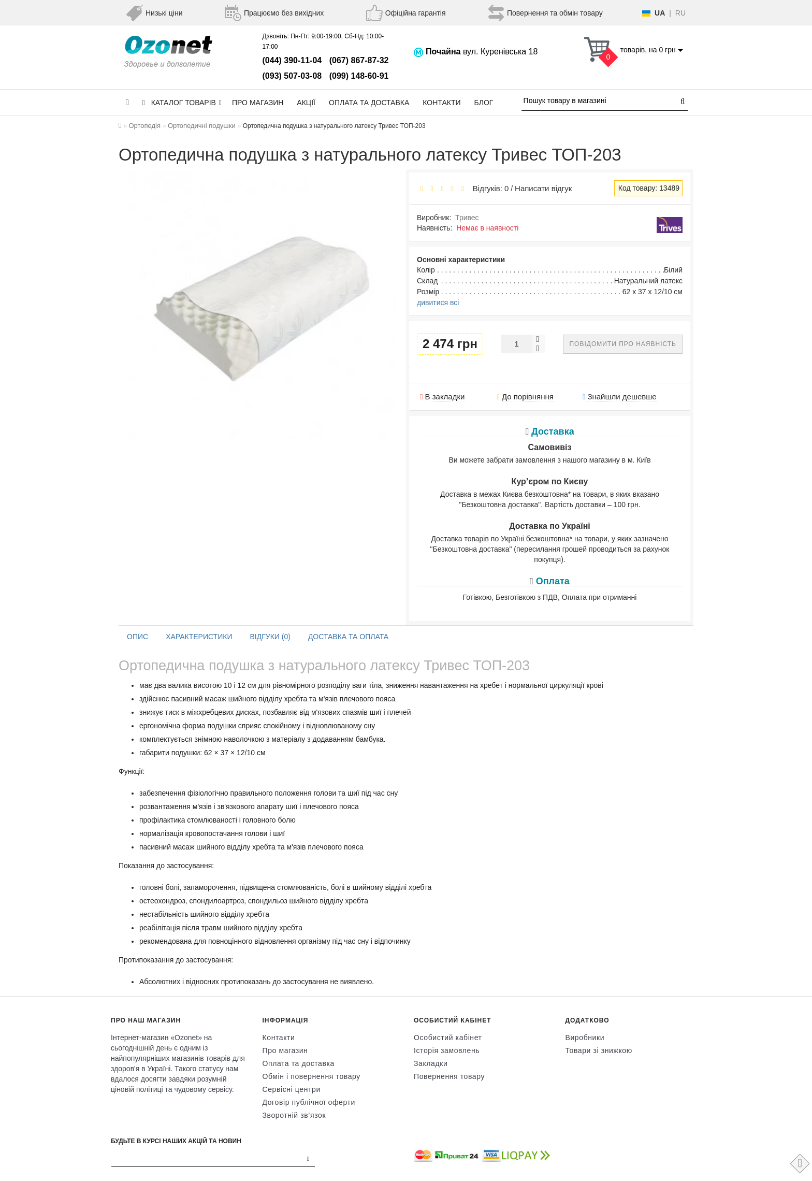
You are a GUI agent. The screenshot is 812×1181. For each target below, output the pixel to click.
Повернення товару (449, 1076)
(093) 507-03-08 (292, 75)
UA (660, 13)
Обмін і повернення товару (311, 1076)
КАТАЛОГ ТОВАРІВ (182, 102)
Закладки (430, 1063)
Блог (484, 102)
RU (680, 13)
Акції (306, 102)
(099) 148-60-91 (359, 75)
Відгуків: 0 (488, 188)
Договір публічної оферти (309, 1102)
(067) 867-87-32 (359, 60)
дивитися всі (438, 302)
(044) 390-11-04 (292, 60)
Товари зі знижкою (599, 1050)
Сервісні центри (292, 1089)
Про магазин (257, 102)
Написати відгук (543, 188)
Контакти (441, 102)
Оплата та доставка (369, 102)
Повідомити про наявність (622, 344)
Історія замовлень (447, 1050)
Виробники (585, 1037)
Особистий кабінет (448, 1037)
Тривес (467, 217)
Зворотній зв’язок (294, 1115)
